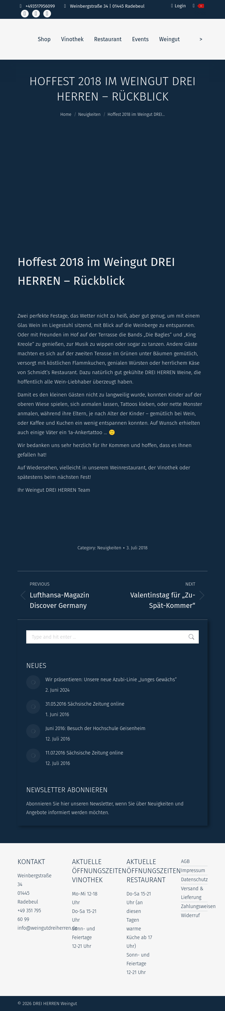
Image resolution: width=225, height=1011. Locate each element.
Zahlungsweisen (198, 906)
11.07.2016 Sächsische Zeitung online (84, 753)
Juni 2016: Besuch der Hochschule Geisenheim (95, 728)
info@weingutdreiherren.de (47, 928)
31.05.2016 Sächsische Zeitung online (84, 704)
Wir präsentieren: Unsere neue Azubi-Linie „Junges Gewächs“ (111, 680)
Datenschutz (194, 880)
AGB (185, 861)
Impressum (193, 871)
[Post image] (33, 682)
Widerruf (190, 916)
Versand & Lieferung (192, 893)
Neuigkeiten (109, 547)
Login (178, 5)
